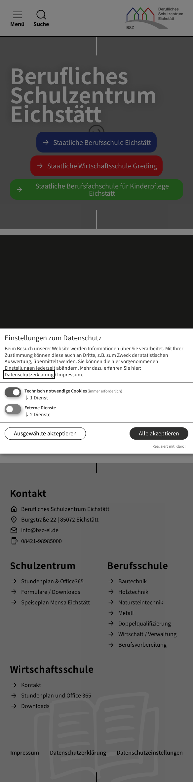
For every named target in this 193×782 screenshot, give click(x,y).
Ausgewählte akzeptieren (45, 433)
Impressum (69, 374)
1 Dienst (36, 397)
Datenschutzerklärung (29, 374)
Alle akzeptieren (159, 433)
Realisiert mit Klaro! (169, 446)
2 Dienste (37, 414)
